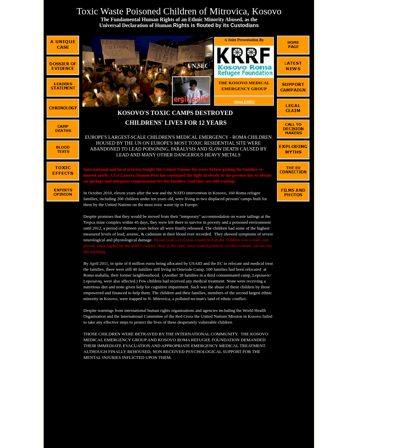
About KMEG (244, 102)
